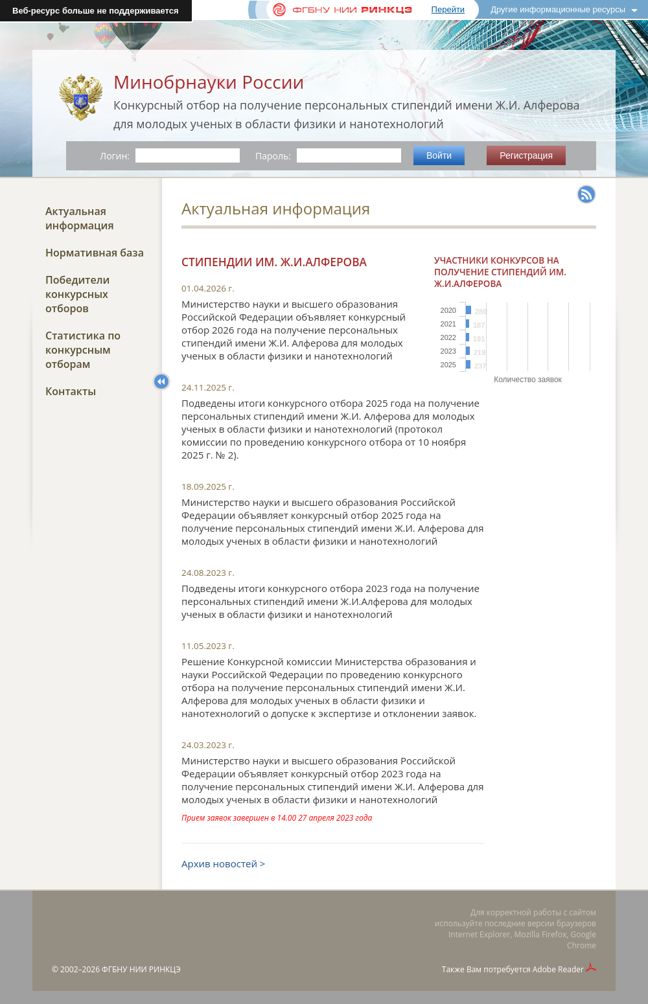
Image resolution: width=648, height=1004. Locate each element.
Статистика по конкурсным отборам (83, 349)
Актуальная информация (79, 218)
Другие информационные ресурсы (558, 9)
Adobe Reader (558, 969)
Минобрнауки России (208, 81)
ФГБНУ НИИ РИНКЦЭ (141, 969)
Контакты (70, 391)
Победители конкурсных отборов (77, 294)
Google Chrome (581, 940)
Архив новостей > (223, 863)
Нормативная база (94, 252)
